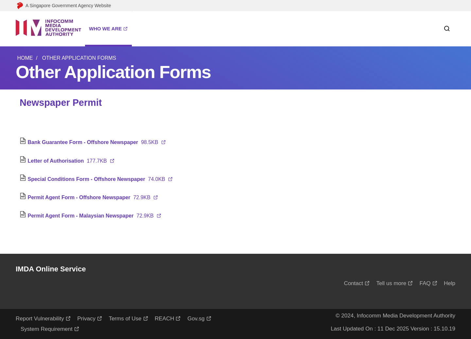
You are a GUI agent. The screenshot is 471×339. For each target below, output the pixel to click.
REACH (164, 318)
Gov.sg (196, 318)
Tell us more (391, 283)
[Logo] (48, 28)
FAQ (425, 283)
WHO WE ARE (105, 28)
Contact (353, 283)
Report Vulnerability (40, 318)
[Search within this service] (444, 29)
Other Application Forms (79, 58)
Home (25, 58)
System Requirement (47, 329)
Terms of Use (125, 318)
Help (449, 283)
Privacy (86, 318)
